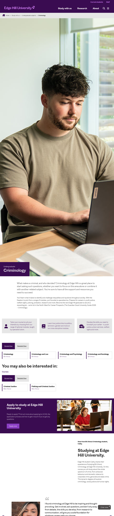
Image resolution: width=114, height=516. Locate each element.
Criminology (42, 15)
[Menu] (108, 8)
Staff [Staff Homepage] (108, 2)
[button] (104, 507)
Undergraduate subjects (29, 15)
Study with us (65, 8)
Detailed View (21, 346)
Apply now (13, 426)
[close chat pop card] (109, 506)
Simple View (8, 346)
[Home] (19, 8)
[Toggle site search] (104, 8)
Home (7, 15)
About (96, 8)
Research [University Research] (82, 8)
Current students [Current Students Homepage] (96, 2)
